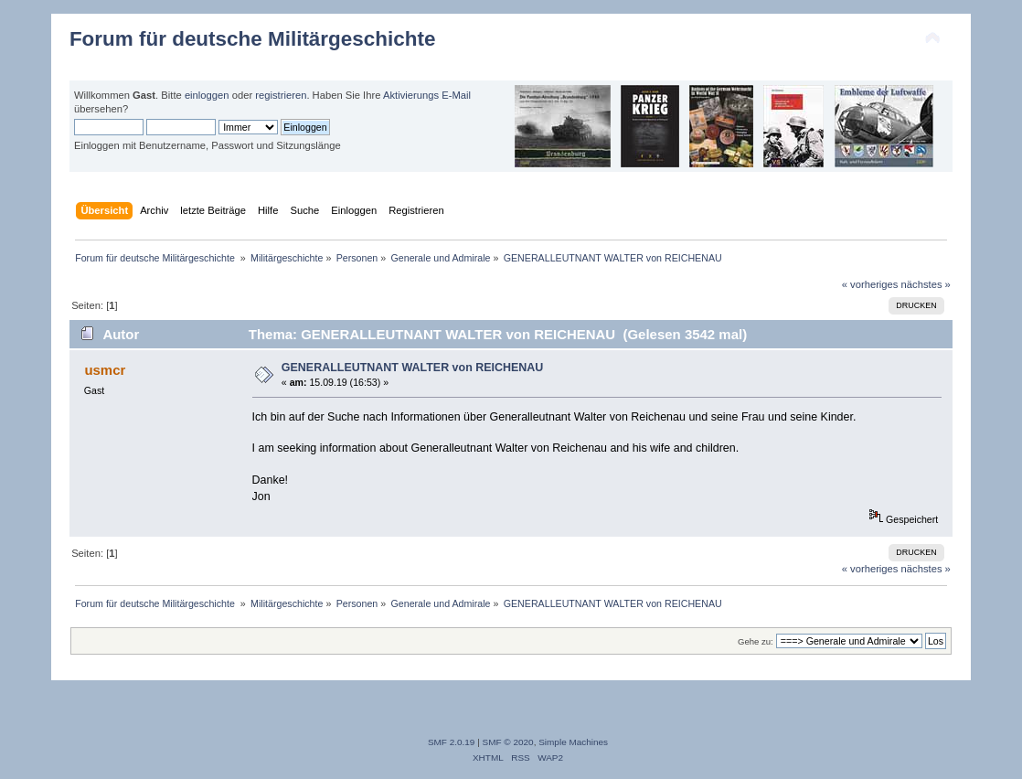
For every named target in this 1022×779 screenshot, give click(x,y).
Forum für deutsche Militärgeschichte (252, 38)
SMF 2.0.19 (451, 742)
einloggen (207, 95)
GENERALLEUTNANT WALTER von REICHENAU (413, 367)
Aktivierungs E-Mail (427, 95)
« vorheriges (870, 284)
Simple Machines (573, 742)
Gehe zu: (755, 641)
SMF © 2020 (508, 742)
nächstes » (926, 284)
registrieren (280, 95)
